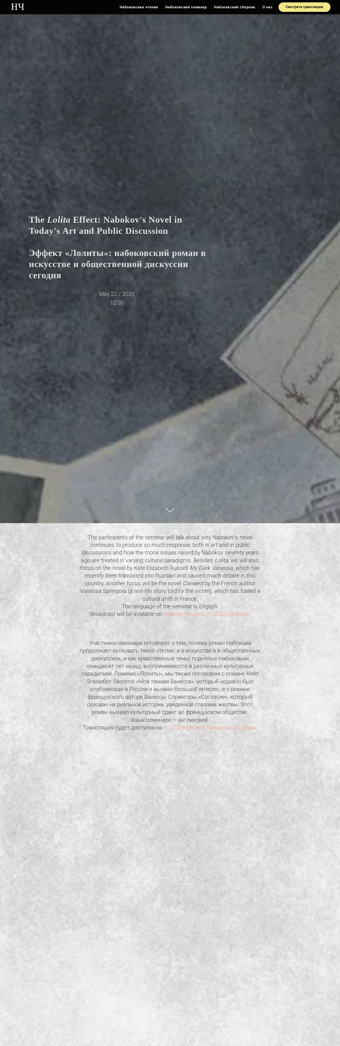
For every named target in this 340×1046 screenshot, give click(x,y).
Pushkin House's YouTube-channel (206, 614)
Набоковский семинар (186, 7)
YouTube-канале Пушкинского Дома (209, 727)
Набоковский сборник (234, 7)
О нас (267, 7)
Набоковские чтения (139, 7)
